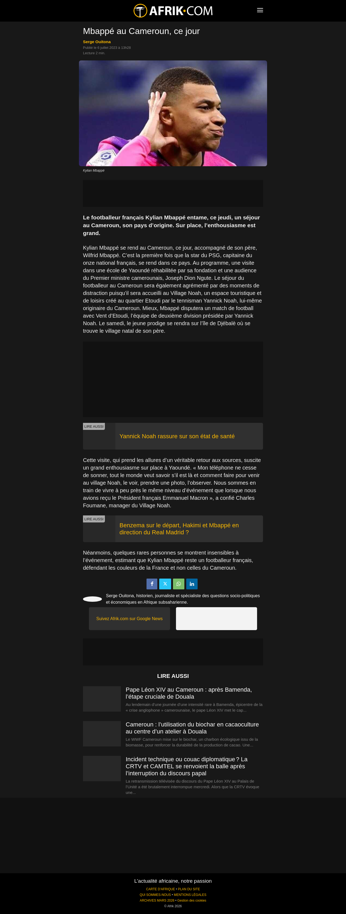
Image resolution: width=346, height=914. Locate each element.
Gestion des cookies (191, 900)
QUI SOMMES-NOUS (155, 895)
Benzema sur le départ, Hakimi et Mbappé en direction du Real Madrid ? (179, 529)
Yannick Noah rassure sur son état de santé (177, 436)
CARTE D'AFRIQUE (160, 889)
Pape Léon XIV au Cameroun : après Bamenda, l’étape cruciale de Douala (189, 693)
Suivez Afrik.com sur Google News (129, 618)
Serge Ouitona (97, 41)
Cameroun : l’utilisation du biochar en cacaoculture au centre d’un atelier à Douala (192, 728)
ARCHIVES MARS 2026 (157, 900)
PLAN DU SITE (189, 889)
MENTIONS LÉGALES (190, 895)
